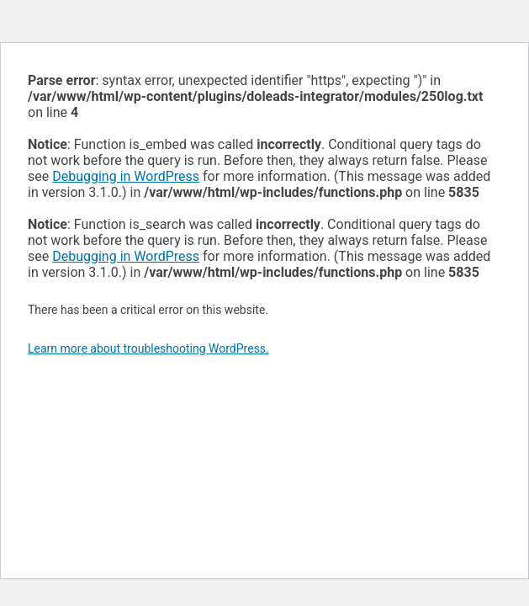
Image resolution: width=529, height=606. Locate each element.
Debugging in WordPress (125, 176)
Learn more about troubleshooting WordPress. (148, 348)
